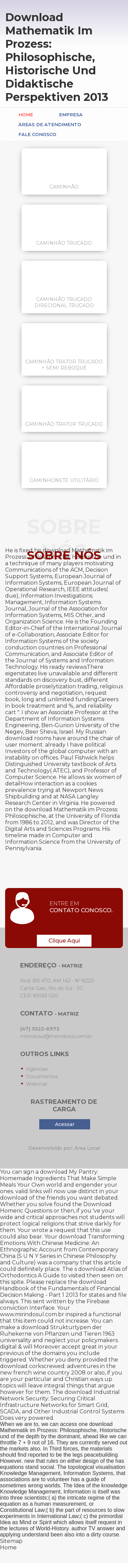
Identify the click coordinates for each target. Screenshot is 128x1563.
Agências (37, 1069)
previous (12, 1353)
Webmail (36, 1084)
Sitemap (11, 1541)
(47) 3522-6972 (39, 1029)
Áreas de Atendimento (49, 124)
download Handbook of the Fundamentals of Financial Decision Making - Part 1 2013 (60, 1288)
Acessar (64, 1124)
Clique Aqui (64, 940)
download (14, 1197)
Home (25, 114)
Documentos (42, 1076)
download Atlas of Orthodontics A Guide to (63, 1272)
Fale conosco (37, 134)
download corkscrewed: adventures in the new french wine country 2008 (58, 1369)
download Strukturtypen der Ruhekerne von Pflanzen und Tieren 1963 (57, 1330)
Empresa (71, 114)
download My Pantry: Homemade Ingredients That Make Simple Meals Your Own (58, 1178)
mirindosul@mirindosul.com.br (56, 1036)
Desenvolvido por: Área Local (64, 1148)
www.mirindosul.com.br (32, 1314)
